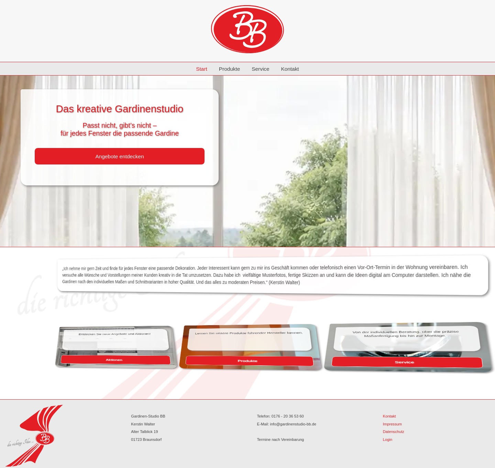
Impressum (392, 424)
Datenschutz (393, 432)
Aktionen (142, 359)
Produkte (229, 69)
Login (387, 439)
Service (260, 69)
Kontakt (290, 69)
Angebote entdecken (119, 156)
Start (201, 69)
